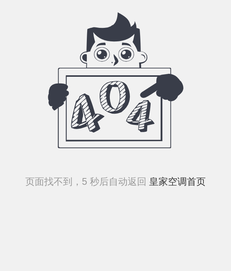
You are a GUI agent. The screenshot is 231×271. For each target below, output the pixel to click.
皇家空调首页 (176, 181)
